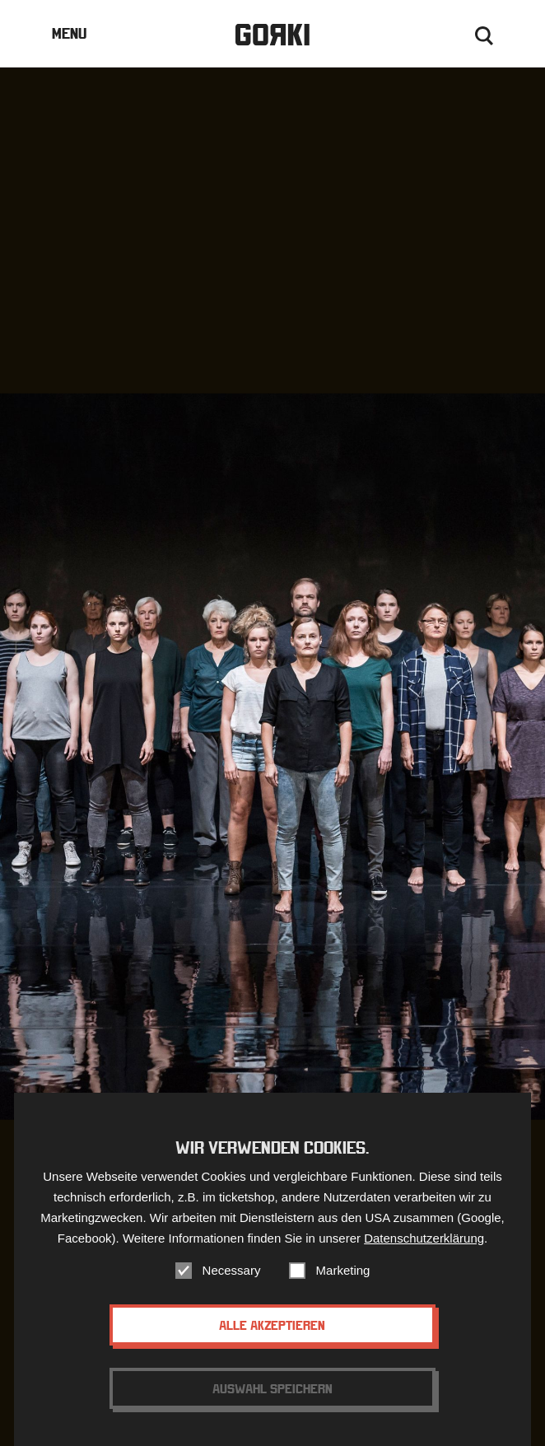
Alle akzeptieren (272, 1340)
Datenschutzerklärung (424, 1253)
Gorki (272, 35)
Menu (69, 33)
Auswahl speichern (272, 1403)
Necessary (232, 1285)
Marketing (343, 1285)
